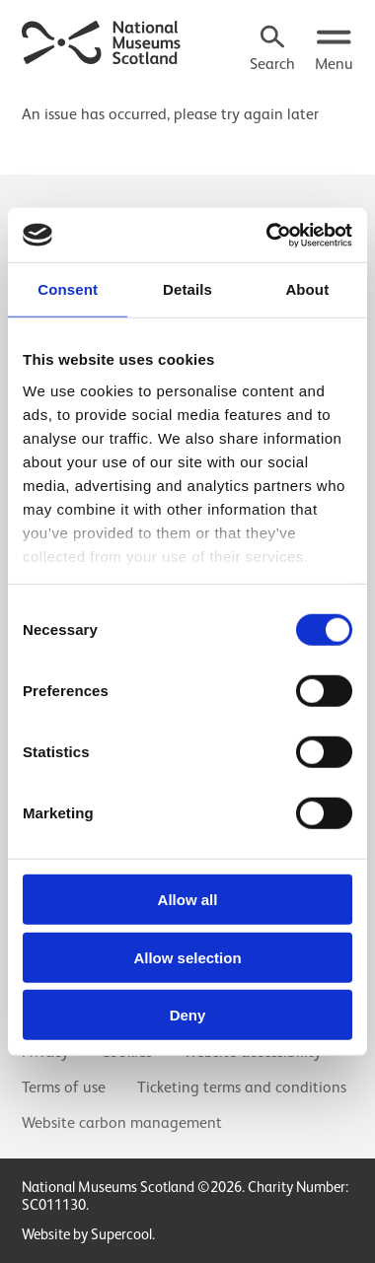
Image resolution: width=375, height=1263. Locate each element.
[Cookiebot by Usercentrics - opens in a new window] (268, 234)
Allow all (188, 899)
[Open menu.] (334, 50)
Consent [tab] (68, 289)
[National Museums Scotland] (102, 40)
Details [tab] (187, 289)
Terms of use (64, 1087)
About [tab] (307, 289)
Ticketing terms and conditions (241, 1087)
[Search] (272, 50)
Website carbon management (122, 1123)
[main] (187, 105)
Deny (188, 1015)
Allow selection (187, 956)
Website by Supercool (87, 1234)
